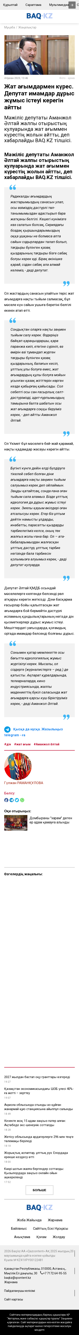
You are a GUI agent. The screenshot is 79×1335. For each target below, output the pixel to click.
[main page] (40, 18)
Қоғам (41, 1237)
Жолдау (59, 1237)
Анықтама (22, 1237)
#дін (7, 744)
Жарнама (55, 1220)
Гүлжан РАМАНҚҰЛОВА (23, 782)
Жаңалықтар (27, 27)
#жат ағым (22, 744)
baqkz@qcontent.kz (17, 1277)
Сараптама (33, 5)
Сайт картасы (13, 1299)
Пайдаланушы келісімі (19, 1290)
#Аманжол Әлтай (46, 744)
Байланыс (19, 1229)
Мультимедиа (59, 5)
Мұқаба (9, 27)
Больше (39, 1190)
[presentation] (72, 5)
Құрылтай (10, 5)
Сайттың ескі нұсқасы (50, 1229)
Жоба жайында (29, 1220)
